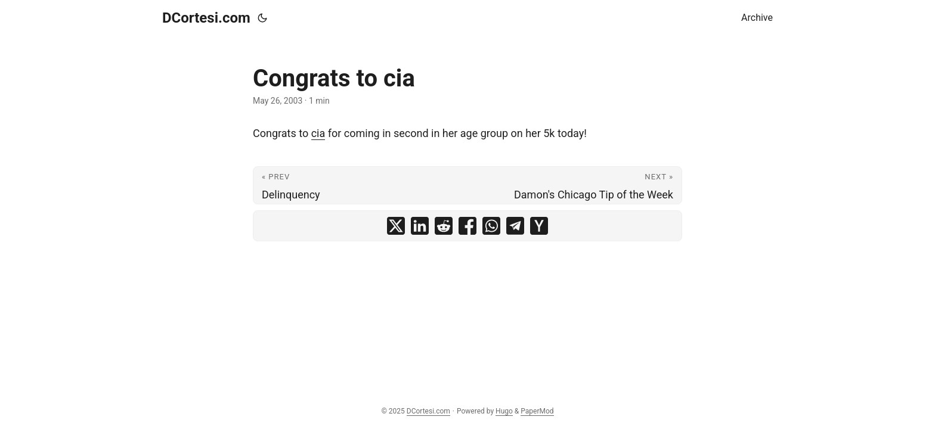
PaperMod (537, 411)
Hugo (504, 411)
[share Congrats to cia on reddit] (444, 226)
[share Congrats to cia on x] (396, 226)
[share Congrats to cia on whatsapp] (491, 226)
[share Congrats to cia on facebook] (467, 226)
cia (318, 133)
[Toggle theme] (262, 18)
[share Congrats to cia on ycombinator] (539, 226)
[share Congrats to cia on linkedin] (420, 226)
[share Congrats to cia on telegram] (515, 226)
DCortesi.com (206, 18)
